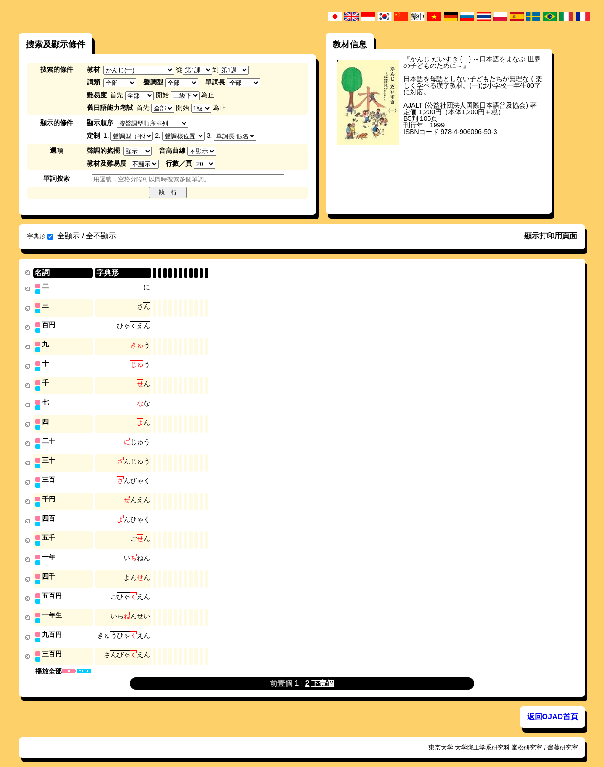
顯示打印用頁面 (550, 236)
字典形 (40, 236)
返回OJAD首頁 (552, 707)
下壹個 (322, 674)
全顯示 (68, 236)
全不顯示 (101, 236)
